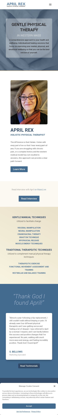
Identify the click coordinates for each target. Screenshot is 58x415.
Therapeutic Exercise (29, 264)
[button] (54, 386)
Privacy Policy (35, 411)
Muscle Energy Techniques (29, 244)
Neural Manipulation (29, 231)
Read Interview (29, 198)
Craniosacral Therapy (29, 234)
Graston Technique (29, 237)
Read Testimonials (29, 366)
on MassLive (40, 189)
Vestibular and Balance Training (29, 273)
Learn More (19, 169)
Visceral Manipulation (29, 228)
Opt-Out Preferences (23, 411)
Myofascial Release (29, 240)
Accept (29, 406)
